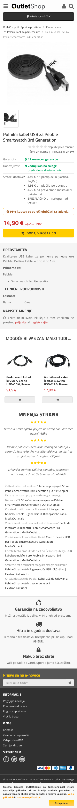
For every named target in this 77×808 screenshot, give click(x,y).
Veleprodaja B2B (13, 740)
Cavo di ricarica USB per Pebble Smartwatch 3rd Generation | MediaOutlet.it (37, 541)
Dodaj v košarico (38, 233)
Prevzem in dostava (15, 706)
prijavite (20, 322)
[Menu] (5, 7)
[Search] (71, 7)
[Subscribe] (70, 682)
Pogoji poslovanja (14, 701)
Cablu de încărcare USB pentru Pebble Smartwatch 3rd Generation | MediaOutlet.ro (37, 527)
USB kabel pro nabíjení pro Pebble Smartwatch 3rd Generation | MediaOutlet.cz (38, 555)
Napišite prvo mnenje (61, 147)
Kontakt (8, 730)
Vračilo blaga (10, 716)
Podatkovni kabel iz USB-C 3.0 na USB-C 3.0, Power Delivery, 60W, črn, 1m (19, 384)
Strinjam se (61, 802)
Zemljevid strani (12, 745)
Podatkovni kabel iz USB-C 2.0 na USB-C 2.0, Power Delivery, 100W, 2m (57, 383)
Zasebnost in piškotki (16, 735)
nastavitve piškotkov (28, 797)
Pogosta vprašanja (14, 711)
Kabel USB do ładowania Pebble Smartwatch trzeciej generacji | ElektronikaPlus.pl (36, 583)
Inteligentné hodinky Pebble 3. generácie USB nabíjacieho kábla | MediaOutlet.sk (37, 513)
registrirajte (39, 322)
